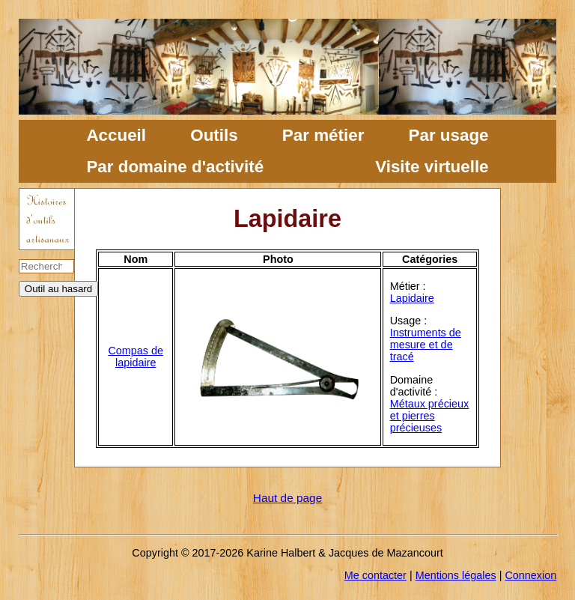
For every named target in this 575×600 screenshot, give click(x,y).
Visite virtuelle (431, 166)
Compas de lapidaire (135, 357)
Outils (213, 135)
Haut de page (287, 497)
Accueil (116, 135)
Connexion (530, 575)
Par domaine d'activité (175, 166)
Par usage (449, 135)
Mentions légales (456, 575)
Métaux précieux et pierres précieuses (429, 416)
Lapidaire (412, 298)
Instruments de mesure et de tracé (425, 345)
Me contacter (375, 575)
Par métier (323, 135)
